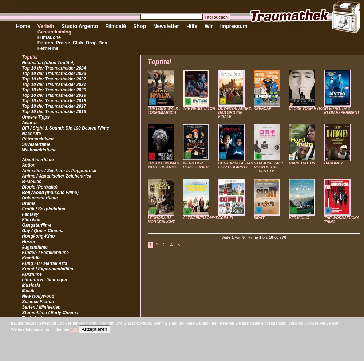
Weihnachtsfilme (39, 149)
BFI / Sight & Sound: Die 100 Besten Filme (65, 128)
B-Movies (31, 181)
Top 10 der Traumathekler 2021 (54, 84)
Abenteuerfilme (38, 159)
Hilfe (191, 26)
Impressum (234, 26)
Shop (139, 26)
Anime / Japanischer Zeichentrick (56, 176)
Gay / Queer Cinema (42, 230)
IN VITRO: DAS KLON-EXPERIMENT (342, 111)
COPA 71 (226, 218)
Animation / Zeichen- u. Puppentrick (59, 170)
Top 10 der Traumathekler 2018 (54, 100)
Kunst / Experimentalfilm (47, 268)
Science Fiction (38, 301)
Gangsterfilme (36, 225)
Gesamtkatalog (54, 32)
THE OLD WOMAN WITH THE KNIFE (163, 165)
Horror (28, 241)
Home (23, 26)
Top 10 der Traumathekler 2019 (54, 95)
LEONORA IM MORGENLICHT (161, 220)
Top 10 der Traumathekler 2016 (54, 111)
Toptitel (29, 57)
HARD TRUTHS (302, 163)
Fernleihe (48, 48)
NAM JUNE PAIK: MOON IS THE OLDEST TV (268, 167)
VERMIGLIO (299, 218)
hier (74, 329)
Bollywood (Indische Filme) (50, 192)
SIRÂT (259, 218)
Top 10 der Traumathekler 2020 (54, 89)
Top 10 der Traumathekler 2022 (54, 79)
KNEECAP (263, 109)
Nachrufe (31, 133)
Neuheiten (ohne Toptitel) (48, 62)
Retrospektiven (38, 139)
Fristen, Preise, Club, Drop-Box (72, 42)
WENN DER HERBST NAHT (196, 165)
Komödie (31, 258)
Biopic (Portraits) (39, 187)
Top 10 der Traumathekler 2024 (54, 68)
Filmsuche (49, 37)
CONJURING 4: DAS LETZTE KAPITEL (235, 165)
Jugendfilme (35, 247)
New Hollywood (38, 296)
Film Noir (31, 219)
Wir (209, 26)
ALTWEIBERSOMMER (202, 218)
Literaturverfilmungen (44, 279)
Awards (29, 122)
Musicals (31, 285)
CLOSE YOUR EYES (306, 109)
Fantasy (30, 214)
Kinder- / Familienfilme (45, 252)
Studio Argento (80, 26)
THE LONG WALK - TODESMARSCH (164, 111)
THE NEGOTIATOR (199, 109)
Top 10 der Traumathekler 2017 (54, 106)
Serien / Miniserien (41, 307)
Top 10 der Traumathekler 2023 (54, 73)
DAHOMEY (333, 163)
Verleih (45, 26)
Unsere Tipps (36, 117)
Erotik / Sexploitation (43, 208)
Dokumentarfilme (40, 198)
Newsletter (166, 26)
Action (28, 165)
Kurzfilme (32, 274)
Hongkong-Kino (38, 236)
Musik (28, 290)
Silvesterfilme (36, 144)
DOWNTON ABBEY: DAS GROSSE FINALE (235, 113)
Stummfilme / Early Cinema (50, 312)
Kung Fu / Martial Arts (44, 263)
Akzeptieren (94, 329)
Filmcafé (115, 26)
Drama (28, 203)
